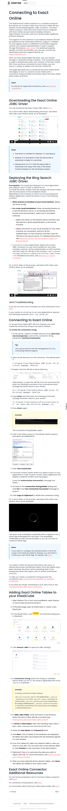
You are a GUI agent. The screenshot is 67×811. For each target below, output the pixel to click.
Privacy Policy (17, 803)
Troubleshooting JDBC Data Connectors (25, 587)
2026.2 (26, 3)
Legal (25, 803)
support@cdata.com (17, 54)
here (50, 108)
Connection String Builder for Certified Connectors (31, 580)
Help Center (31, 48)
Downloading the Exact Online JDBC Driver (29, 719)
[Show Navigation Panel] (63, 3)
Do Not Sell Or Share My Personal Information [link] (41, 803)
